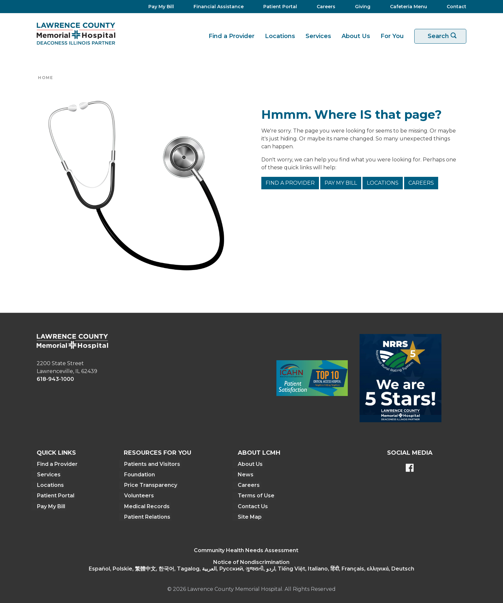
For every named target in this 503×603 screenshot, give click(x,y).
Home (45, 77)
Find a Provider (231, 36)
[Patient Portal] (278, 6)
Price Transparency (150, 485)
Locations (280, 36)
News (245, 474)
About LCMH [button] (259, 452)
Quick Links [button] (56, 452)
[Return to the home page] (76, 33)
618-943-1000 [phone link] (55, 379)
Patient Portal (55, 495)
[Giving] (360, 6)
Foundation (139, 474)
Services (318, 36)
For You (392, 36)
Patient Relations (147, 516)
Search (444, 36)
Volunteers (139, 495)
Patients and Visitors (152, 464)
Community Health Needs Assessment (246, 550)
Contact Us (253, 506)
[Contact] (453, 6)
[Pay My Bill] (159, 6)
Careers (421, 183)
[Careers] (324, 6)
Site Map (250, 516)
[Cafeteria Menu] (406, 6)
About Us (356, 36)
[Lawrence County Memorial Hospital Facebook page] (409, 468)
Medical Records (146, 506)
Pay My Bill (341, 183)
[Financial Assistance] (217, 6)
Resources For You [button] (157, 452)
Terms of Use (256, 495)
